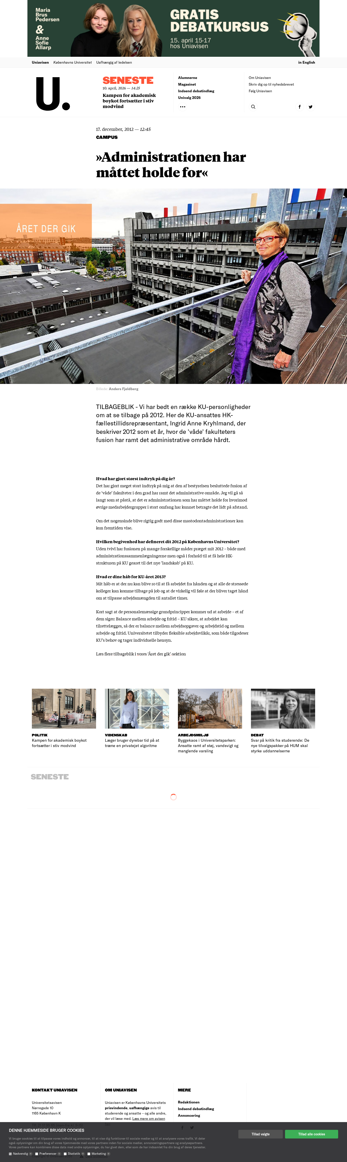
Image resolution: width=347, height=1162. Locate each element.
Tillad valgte (261, 1134)
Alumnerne (187, 77)
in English (306, 62)
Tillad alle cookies (311, 1134)
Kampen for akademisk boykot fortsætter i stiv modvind (129, 100)
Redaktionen (189, 1102)
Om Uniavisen (260, 77)
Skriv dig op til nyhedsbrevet (271, 84)
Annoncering (189, 1115)
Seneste (128, 80)
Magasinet (187, 84)
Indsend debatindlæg (196, 91)
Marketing (101, 1153)
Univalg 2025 (189, 97)
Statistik (76, 1153)
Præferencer (50, 1153)
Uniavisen (40, 62)
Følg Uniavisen (260, 91)
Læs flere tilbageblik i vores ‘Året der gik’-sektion (141, 654)
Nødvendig (23, 1153)
